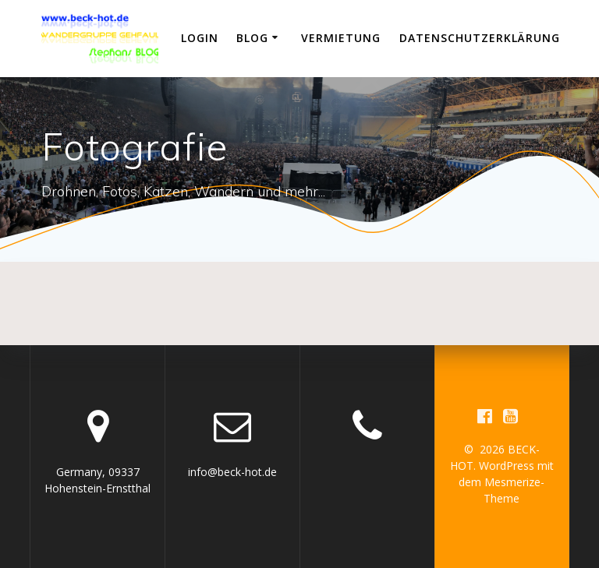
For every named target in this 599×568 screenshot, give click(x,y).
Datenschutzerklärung (479, 37)
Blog (252, 37)
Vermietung (341, 37)
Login (199, 37)
